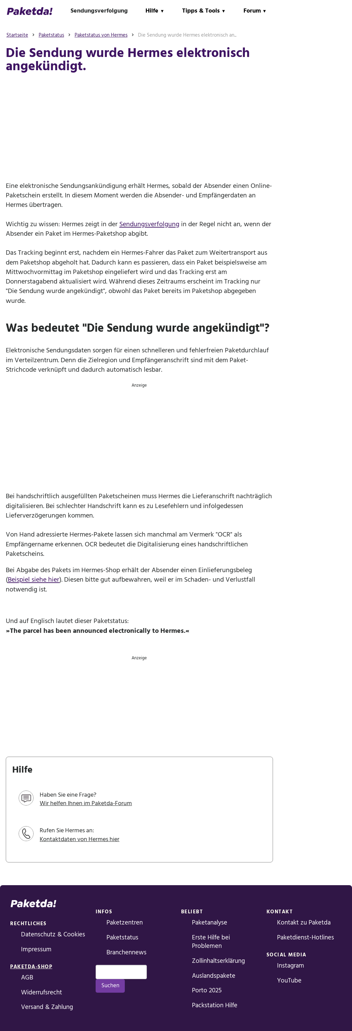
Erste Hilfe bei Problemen (211, 941)
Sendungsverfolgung (99, 10)
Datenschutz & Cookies (53, 934)
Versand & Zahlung (47, 1007)
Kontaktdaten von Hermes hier (79, 839)
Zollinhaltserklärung (218, 961)
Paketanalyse (209, 922)
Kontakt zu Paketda (304, 922)
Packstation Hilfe (214, 1005)
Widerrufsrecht (41, 992)
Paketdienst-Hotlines (305, 937)
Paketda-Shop (31, 966)
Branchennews (126, 952)
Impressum (36, 949)
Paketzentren (124, 922)
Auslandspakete (213, 976)
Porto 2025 (207, 990)
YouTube (289, 980)
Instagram (290, 965)
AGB (27, 977)
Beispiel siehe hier (33, 579)
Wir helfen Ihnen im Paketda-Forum (86, 803)
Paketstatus (122, 937)
